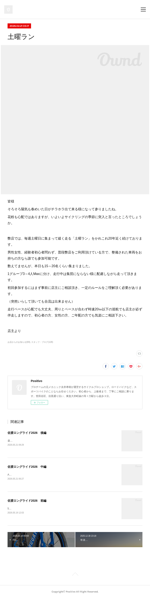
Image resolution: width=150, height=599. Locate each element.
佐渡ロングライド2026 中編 (27, 467)
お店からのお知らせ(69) (19, 342)
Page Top (75, 575)
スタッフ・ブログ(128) (42, 342)
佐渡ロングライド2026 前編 (27, 501)
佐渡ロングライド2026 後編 (27, 432)
